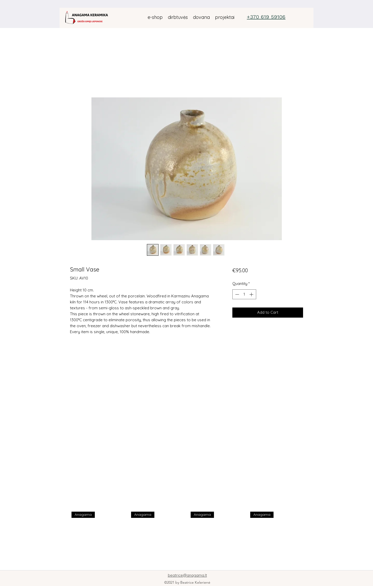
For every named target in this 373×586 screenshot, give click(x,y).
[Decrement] (236, 294)
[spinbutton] (244, 294)
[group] (188, 539)
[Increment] (251, 294)
